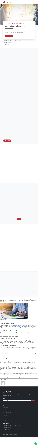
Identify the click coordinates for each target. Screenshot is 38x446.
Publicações (5, 407)
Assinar (33, 400)
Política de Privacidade (7, 412)
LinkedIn (5, 417)
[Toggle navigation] (33, 2)
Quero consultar (9, 36)
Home (4, 402)
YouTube (5, 419)
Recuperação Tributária (17, 325)
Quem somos (17, 36)
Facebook (5, 420)
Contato (4, 409)
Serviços (4, 405)
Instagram (5, 415)
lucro (11, 358)
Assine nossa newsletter (7, 398)
